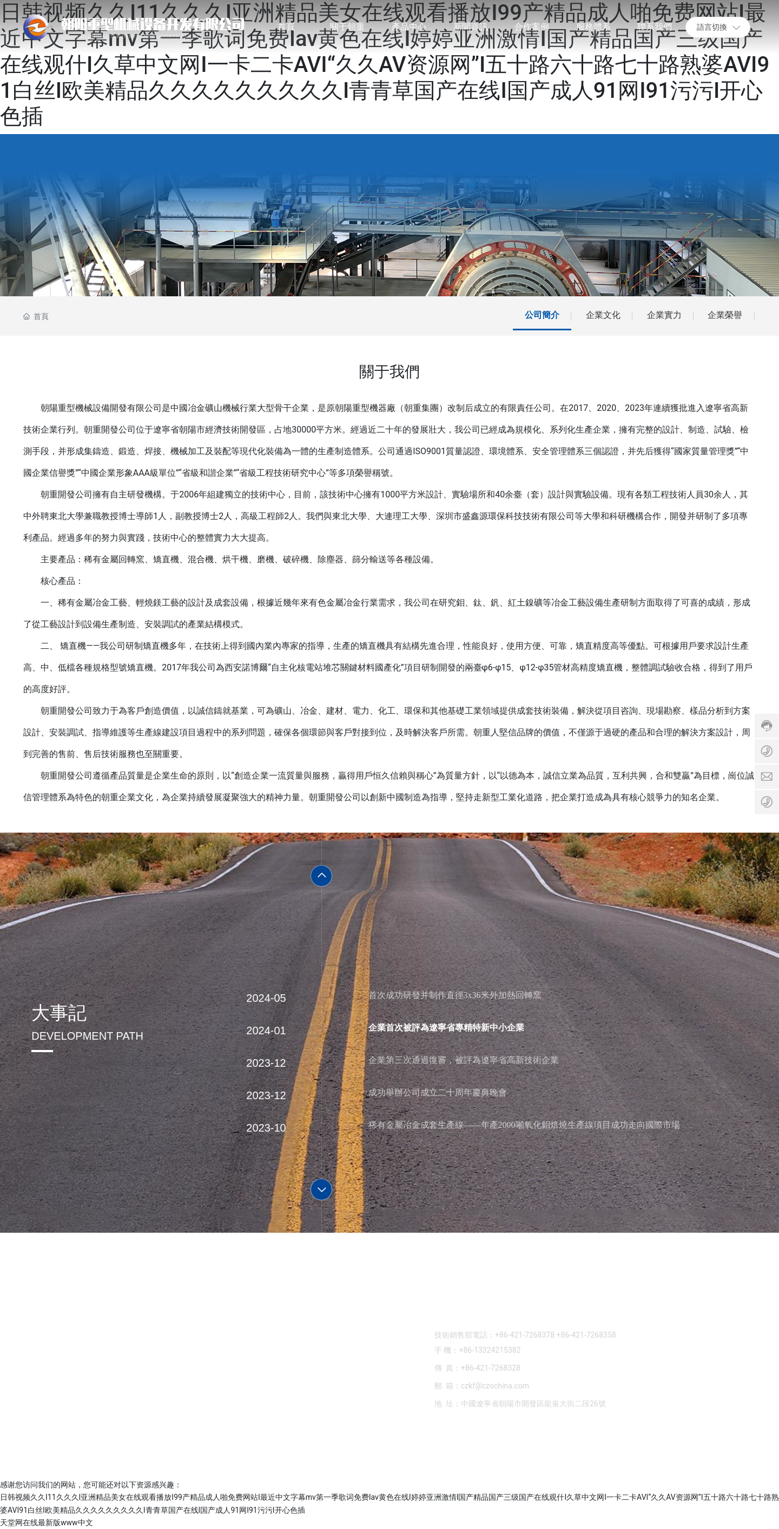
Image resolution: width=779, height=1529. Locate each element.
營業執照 (740, 1456)
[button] (321, 876)
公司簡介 (542, 315)
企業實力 (664, 315)
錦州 (714, 1456)
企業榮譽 (725, 315)
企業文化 (603, 315)
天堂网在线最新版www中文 (46, 1522)
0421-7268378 (473, 1306)
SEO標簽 (342, 1455)
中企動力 (689, 1456)
